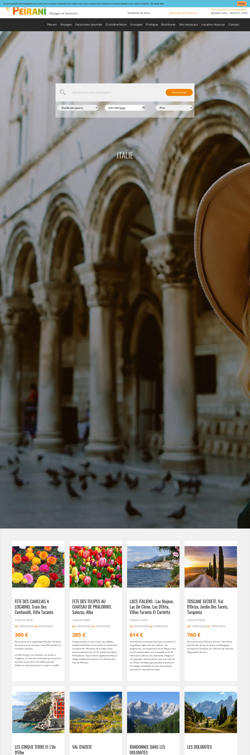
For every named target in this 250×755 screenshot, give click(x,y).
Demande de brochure (183, 13)
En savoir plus (157, 4)
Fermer (242, 4)
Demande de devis (139, 13)
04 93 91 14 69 (238, 13)
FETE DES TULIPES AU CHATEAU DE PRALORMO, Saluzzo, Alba (92, 607)
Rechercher (179, 92)
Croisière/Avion (116, 24)
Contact (234, 24)
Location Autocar (213, 24)
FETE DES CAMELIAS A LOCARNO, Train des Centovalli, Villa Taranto (34, 607)
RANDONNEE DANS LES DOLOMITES (147, 749)
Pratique (152, 24)
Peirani (52, 24)
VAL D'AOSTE (82, 747)
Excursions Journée (88, 24)
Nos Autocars (188, 24)
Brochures (168, 24)
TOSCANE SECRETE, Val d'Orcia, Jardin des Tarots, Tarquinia (207, 607)
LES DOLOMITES (199, 747)
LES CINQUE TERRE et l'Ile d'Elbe (35, 749)
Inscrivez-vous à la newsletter (229, 9)
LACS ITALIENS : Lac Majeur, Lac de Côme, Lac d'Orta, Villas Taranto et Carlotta (152, 607)
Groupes (136, 24)
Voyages (66, 24)
